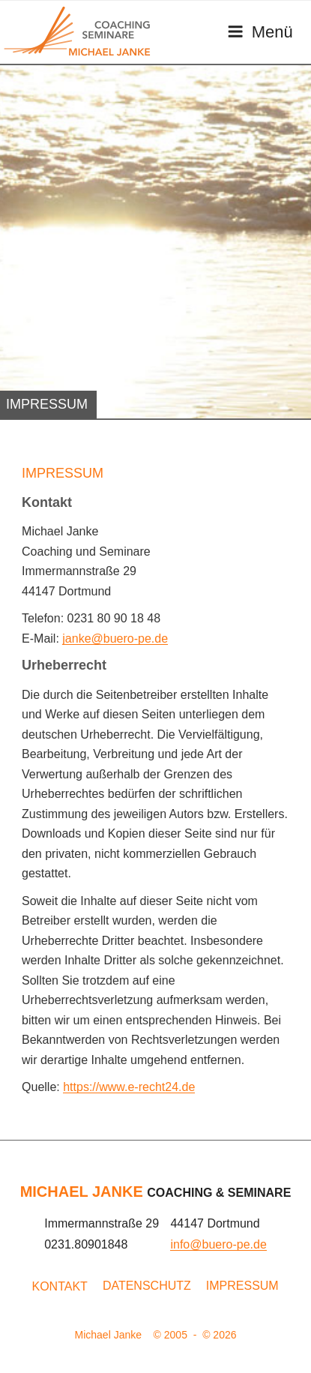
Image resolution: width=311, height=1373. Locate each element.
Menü (260, 31)
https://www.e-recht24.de (129, 1087)
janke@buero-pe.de (115, 638)
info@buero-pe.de (218, 1244)
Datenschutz (147, 1285)
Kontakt (60, 1286)
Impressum (242, 1285)
